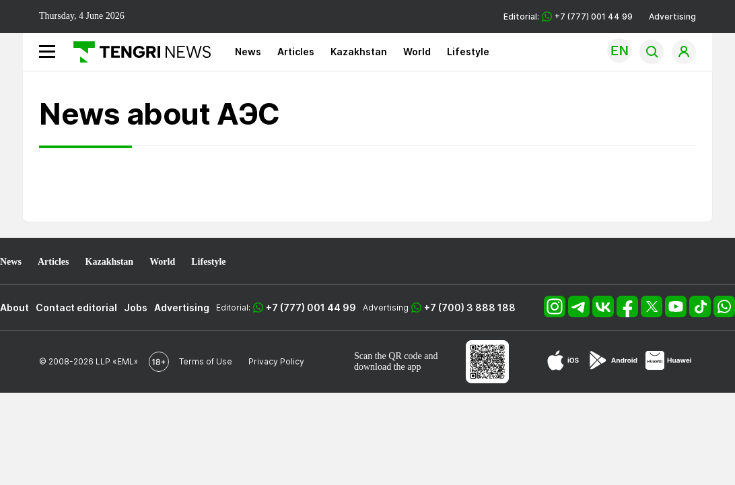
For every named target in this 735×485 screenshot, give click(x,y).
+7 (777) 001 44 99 (311, 307)
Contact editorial (76, 307)
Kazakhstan (358, 51)
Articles (295, 51)
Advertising (672, 16)
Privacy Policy (276, 361)
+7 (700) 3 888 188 (470, 307)
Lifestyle (468, 51)
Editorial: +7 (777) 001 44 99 (568, 16)
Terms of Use (205, 361)
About (14, 307)
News (248, 51)
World (417, 51)
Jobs (135, 307)
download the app (387, 367)
